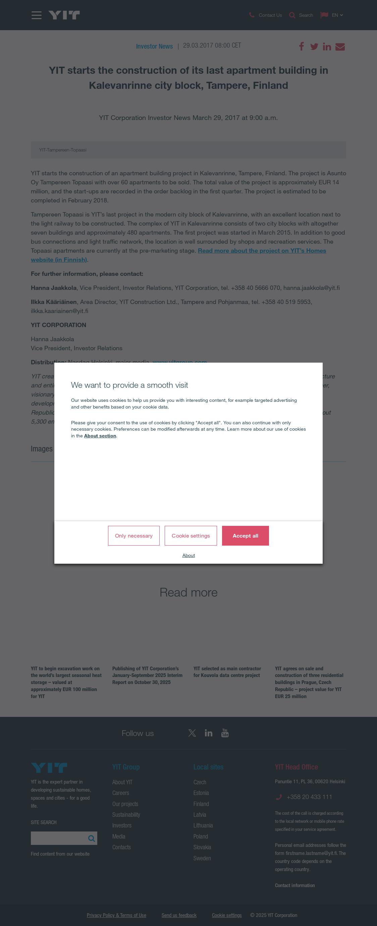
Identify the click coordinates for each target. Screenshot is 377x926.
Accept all (245, 535)
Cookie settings (191, 535)
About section (100, 436)
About (188, 555)
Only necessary (134, 535)
